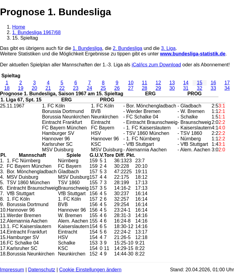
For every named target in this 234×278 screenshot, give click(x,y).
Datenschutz (41, 269)
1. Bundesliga (87, 48)
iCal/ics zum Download (156, 64)
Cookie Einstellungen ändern (90, 269)
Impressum (12, 269)
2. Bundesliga (127, 48)
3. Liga (168, 48)
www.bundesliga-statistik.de (192, 53)
